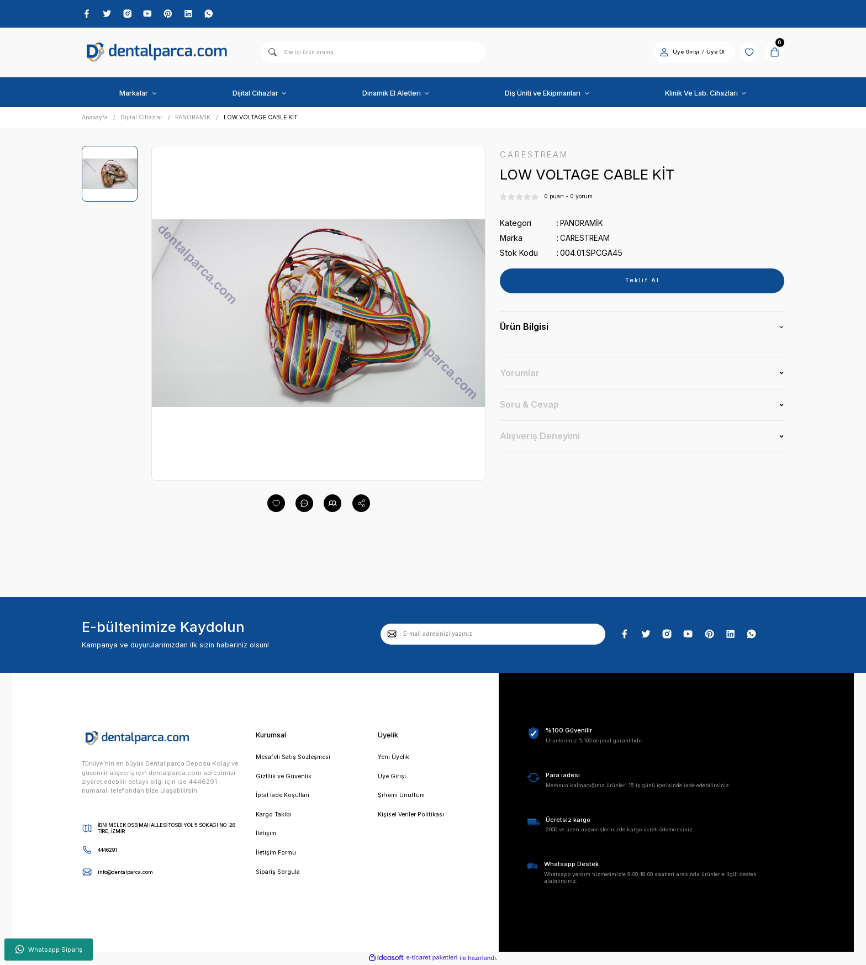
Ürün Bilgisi (524, 328)
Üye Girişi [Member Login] (682, 53)
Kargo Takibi (275, 817)
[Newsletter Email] (493, 634)
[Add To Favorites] (276, 504)
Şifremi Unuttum (402, 797)
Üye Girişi (392, 778)
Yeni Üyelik (394, 758)
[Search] (373, 53)
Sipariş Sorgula (279, 876)
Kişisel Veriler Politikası (414, 817)
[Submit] (392, 634)
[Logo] (157, 53)
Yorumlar (520, 374)
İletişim (267, 837)
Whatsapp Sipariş (48, 950)
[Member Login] (660, 53)
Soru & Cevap (529, 406)
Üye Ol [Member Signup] (712, 53)
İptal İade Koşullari (284, 797)
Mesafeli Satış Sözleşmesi (296, 758)
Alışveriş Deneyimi (540, 437)
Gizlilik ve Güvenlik (284, 778)
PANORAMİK (582, 224)
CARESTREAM (585, 239)
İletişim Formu (278, 856)
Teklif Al (641, 282)
